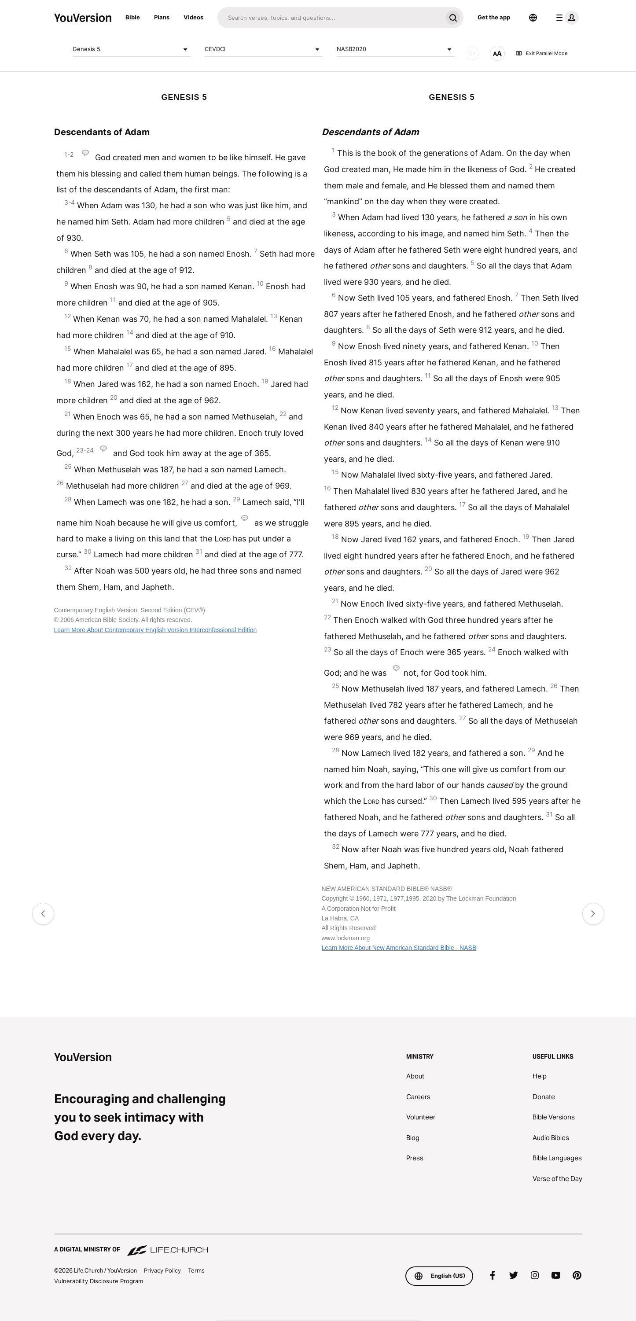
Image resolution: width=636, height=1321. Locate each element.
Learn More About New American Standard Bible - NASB (399, 947)
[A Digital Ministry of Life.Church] (318, 1245)
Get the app (494, 17)
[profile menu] (565, 17)
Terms (196, 1270)
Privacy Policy (162, 1270)
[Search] (329, 18)
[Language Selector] (533, 17)
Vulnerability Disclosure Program (98, 1280)
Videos (193, 17)
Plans (161, 17)
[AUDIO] (472, 53)
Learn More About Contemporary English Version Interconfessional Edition (155, 629)
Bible (132, 17)
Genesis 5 (132, 49)
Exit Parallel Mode (541, 53)
